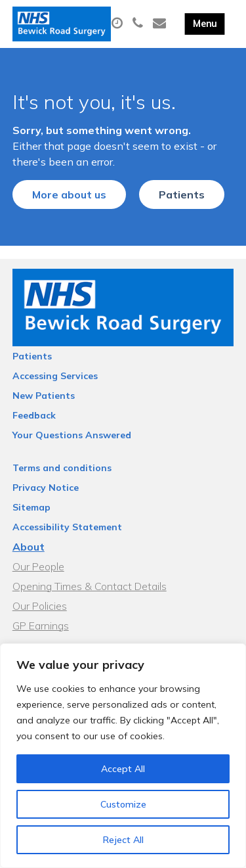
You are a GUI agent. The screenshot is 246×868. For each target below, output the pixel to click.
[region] (123, 755)
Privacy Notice (45, 487)
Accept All (123, 769)
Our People (38, 566)
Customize (123, 804)
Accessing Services (55, 376)
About (28, 546)
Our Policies (39, 605)
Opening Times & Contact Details (89, 586)
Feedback (34, 415)
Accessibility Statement (67, 527)
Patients (182, 194)
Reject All (123, 840)
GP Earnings (40, 625)
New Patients (43, 395)
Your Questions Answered (71, 435)
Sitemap (31, 507)
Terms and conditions (62, 468)
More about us (69, 194)
